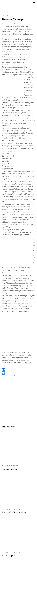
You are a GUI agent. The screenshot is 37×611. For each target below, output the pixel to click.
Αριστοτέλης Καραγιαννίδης (14, 512)
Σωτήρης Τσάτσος (10, 469)
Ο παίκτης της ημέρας (11, 466)
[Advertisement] (18, 332)
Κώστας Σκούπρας (14, 19)
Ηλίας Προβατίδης (10, 555)
